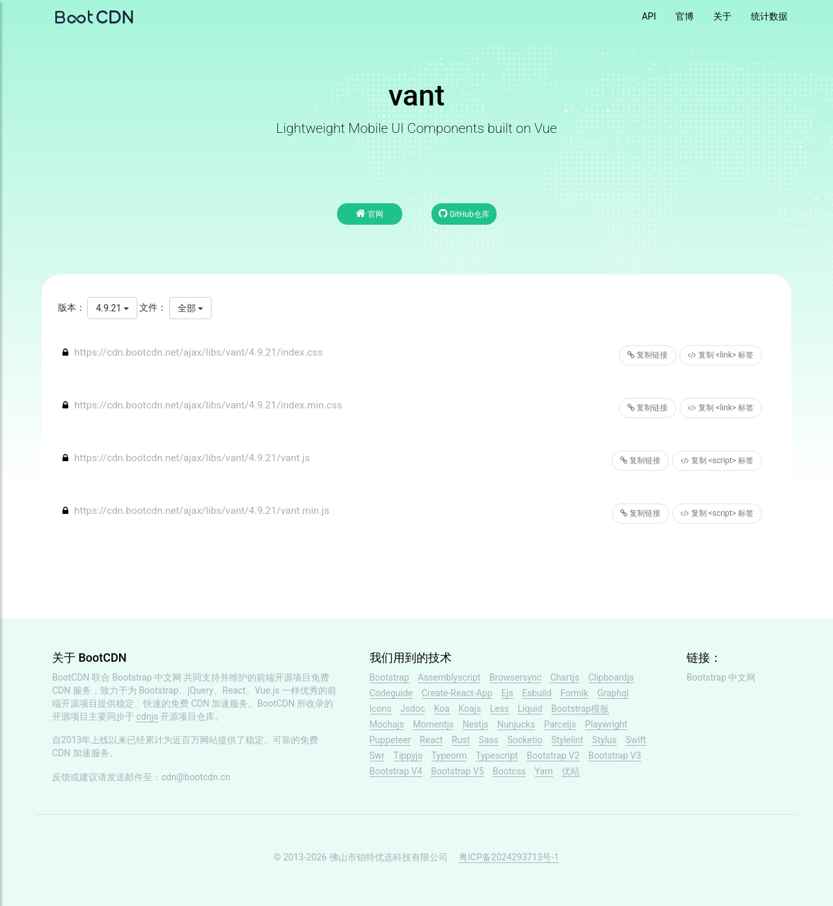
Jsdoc (412, 708)
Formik (574, 693)
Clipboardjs (611, 677)
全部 (190, 308)
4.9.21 (112, 308)
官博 (685, 16)
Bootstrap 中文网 (147, 677)
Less (499, 708)
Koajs (469, 708)
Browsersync (515, 677)
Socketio (524, 740)
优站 (571, 771)
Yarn (544, 771)
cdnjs (147, 716)
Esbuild (536, 693)
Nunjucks (516, 724)
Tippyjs (408, 755)
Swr (377, 755)
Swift (635, 740)
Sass (488, 740)
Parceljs (560, 724)
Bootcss (509, 771)
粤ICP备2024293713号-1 (509, 857)
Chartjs (564, 677)
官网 (369, 213)
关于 (722, 16)
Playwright (606, 724)
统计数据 (769, 16)
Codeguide (391, 693)
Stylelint (567, 740)
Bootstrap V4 (396, 771)
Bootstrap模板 (580, 708)
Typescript (497, 755)
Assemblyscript (449, 677)
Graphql (613, 693)
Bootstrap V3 (614, 755)
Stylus (604, 740)
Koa (442, 708)
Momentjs (433, 724)
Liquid (530, 708)
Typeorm (449, 755)
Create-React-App (457, 693)
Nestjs (476, 724)
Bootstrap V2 (552, 755)
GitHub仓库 (464, 213)
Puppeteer (390, 740)
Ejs (507, 693)
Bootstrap (389, 677)
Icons (381, 708)
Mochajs (387, 724)
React (431, 740)
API (649, 16)
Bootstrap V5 (457, 771)
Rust (461, 740)
